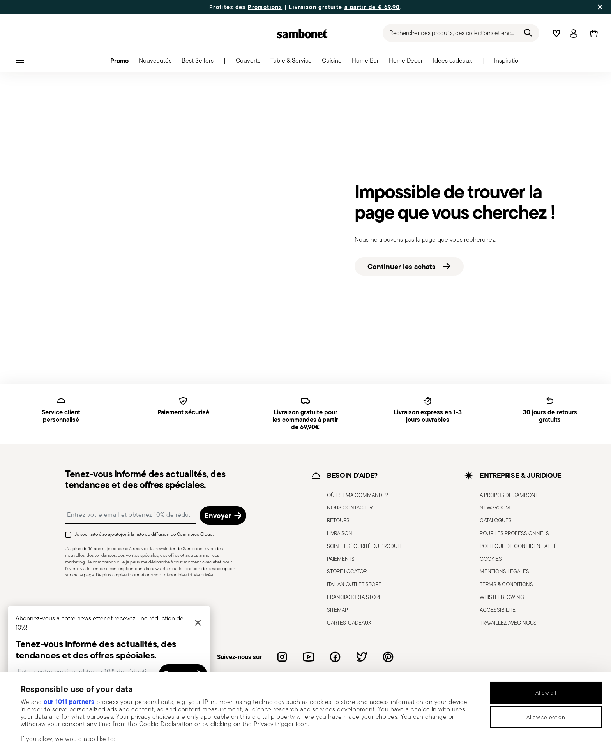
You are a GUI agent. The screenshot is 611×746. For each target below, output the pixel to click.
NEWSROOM (495, 507)
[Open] (573, 33)
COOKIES (491, 559)
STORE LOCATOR (347, 571)
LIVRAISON (339, 533)
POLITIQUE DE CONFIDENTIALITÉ (518, 546)
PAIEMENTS (341, 559)
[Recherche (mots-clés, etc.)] (461, 33)
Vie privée (203, 574)
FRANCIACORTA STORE (354, 597)
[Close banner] (600, 7)
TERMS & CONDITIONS (506, 584)
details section (301, 697)
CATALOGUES (496, 520)
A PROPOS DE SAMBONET (510, 495)
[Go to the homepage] (302, 33)
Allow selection (545, 651)
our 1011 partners (69, 635)
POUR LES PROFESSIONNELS (514, 533)
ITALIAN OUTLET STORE (354, 584)
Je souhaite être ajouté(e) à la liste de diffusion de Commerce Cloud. (144, 534)
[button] (119, 62)
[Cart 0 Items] (592, 33)
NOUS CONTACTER (350, 507)
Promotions (265, 7)
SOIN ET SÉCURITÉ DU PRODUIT (364, 546)
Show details (326, 730)
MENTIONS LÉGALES (504, 571)
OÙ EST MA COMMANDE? (357, 495)
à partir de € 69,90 (372, 7)
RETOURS (338, 520)
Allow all (545, 626)
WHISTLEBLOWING (502, 597)
